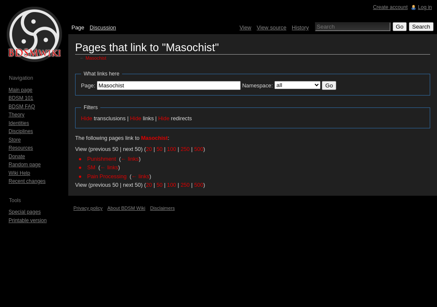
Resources (21, 148)
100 (171, 149)
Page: (88, 85)
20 (149, 149)
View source (271, 27)
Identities (19, 123)
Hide (86, 118)
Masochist (96, 58)
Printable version (28, 220)
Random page (25, 165)
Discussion (103, 27)
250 (185, 149)
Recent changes (27, 181)
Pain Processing (106, 176)
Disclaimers (162, 208)
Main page (20, 90)
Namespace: (257, 85)
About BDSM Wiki (127, 208)
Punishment (101, 159)
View (245, 27)
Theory (16, 115)
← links (130, 159)
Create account (390, 7)
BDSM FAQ (22, 107)
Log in (425, 7)
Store (15, 140)
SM (91, 167)
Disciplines (21, 131)
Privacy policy (87, 208)
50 (160, 149)
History (300, 27)
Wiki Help (19, 173)
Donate (17, 156)
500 (198, 149)
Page (77, 27)
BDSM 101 (21, 98)
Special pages (25, 212)
